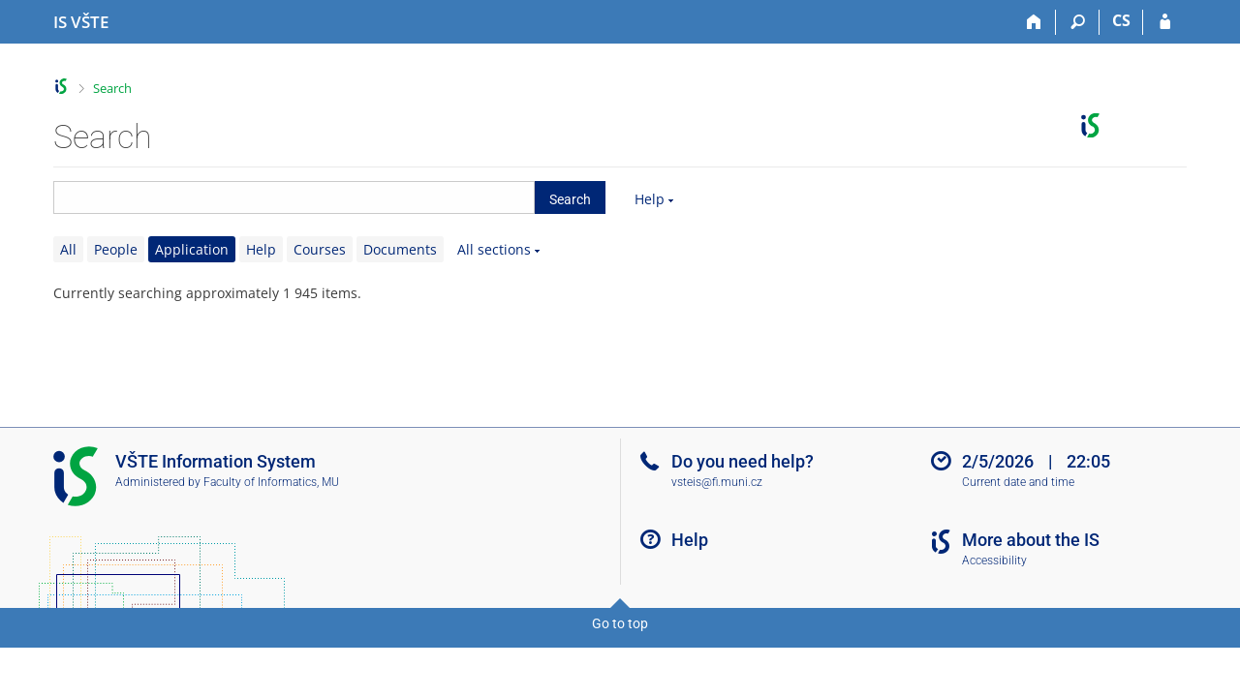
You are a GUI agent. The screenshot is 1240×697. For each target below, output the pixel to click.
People (116, 249)
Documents (400, 249)
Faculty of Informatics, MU (271, 482)
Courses (320, 249)
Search (112, 88)
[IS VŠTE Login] (1165, 22)
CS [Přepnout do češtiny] (1121, 20)
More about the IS (1031, 540)
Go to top (620, 623)
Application (192, 249)
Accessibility (994, 560)
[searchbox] (294, 197)
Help (650, 199)
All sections (494, 249)
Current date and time (1018, 482)
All (68, 249)
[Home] (1034, 22)
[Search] (1078, 22)
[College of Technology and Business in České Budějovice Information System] (80, 22)
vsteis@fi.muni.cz (716, 482)
